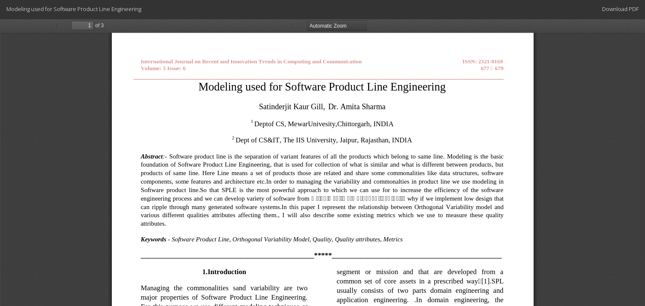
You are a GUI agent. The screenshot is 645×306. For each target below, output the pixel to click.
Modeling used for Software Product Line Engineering (73, 9)
